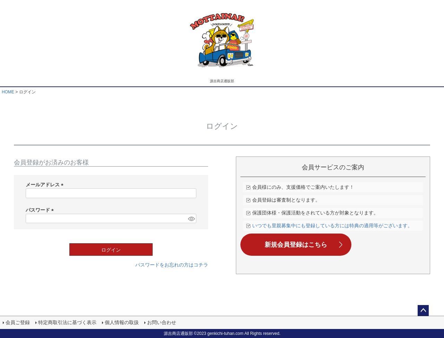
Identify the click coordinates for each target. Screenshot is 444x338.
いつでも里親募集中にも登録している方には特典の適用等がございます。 (332, 225)
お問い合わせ (161, 322)
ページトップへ (423, 310)
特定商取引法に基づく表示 (67, 322)
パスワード (41, 210)
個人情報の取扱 (122, 322)
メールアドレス (46, 184)
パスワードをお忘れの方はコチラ (171, 265)
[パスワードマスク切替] (191, 218)
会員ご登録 (18, 322)
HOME (8, 92)
